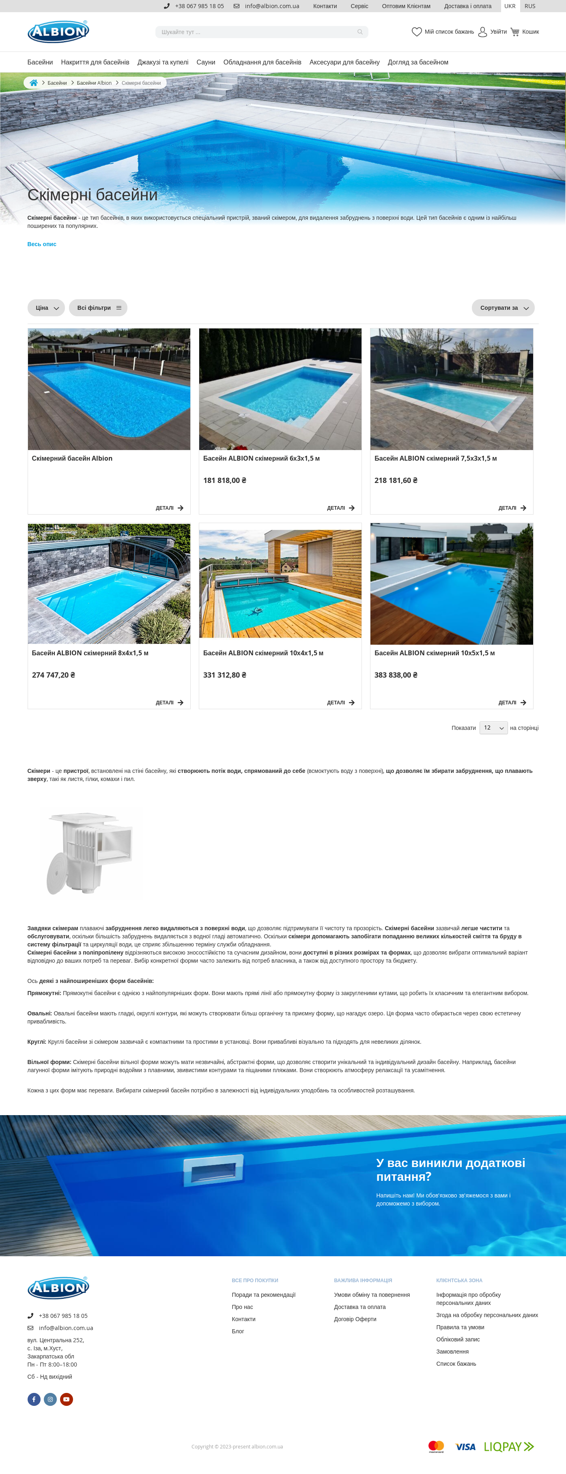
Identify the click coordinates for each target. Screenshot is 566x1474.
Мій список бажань (449, 31)
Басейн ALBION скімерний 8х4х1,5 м (90, 653)
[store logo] (60, 31)
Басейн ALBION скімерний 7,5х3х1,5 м (435, 458)
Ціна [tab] (42, 307)
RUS (530, 6)
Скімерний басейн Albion (72, 458)
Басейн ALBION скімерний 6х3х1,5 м (261, 458)
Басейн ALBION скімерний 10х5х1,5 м (434, 653)
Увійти (499, 31)
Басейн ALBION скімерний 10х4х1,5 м (263, 653)
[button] (510, 6)
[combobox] (261, 32)
